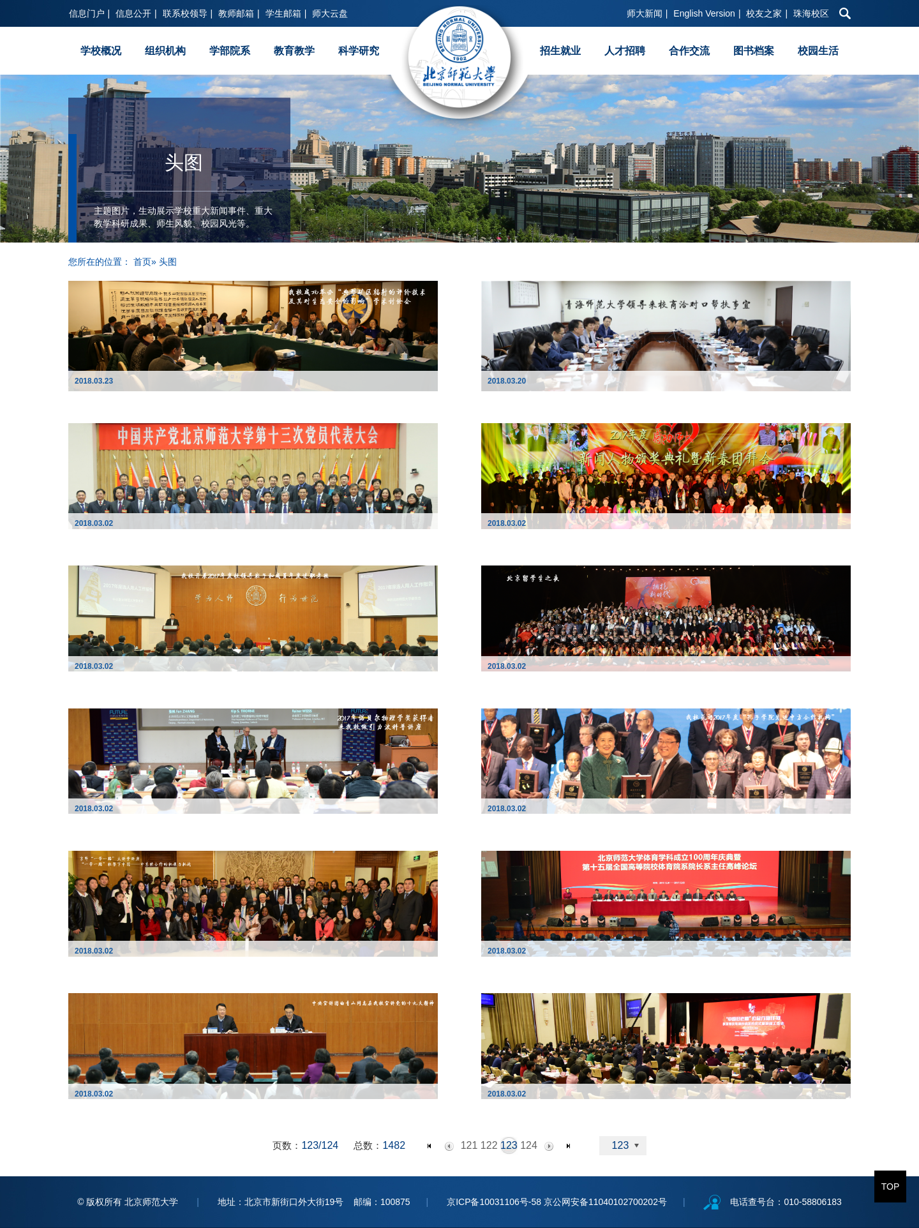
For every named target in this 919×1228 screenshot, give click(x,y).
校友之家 (764, 13)
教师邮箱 (236, 13)
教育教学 (294, 50)
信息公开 (133, 13)
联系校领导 (185, 13)
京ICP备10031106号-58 (495, 1202)
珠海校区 (811, 13)
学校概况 (100, 50)
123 (509, 1145)
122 (489, 1145)
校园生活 (818, 50)
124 (528, 1145)
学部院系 (229, 50)
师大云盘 (330, 13)
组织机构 (165, 50)
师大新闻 (644, 13)
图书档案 (753, 50)
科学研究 (358, 50)
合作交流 (689, 50)
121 (469, 1145)
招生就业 (560, 50)
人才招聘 (624, 50)
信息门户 (87, 13)
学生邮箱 (283, 13)
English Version (704, 13)
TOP (890, 1186)
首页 (142, 262)
